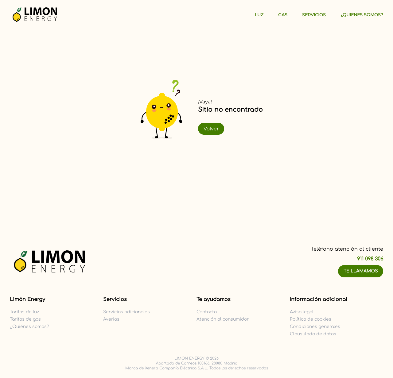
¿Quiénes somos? (29, 326)
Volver (211, 129)
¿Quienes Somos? (361, 14)
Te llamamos (361, 271)
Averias (111, 319)
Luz (259, 14)
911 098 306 (370, 259)
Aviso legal (301, 312)
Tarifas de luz (24, 312)
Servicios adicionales (126, 312)
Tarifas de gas (25, 319)
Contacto (206, 312)
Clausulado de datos (313, 334)
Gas (282, 14)
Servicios (314, 14)
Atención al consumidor (222, 319)
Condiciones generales (315, 326)
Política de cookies (310, 319)
